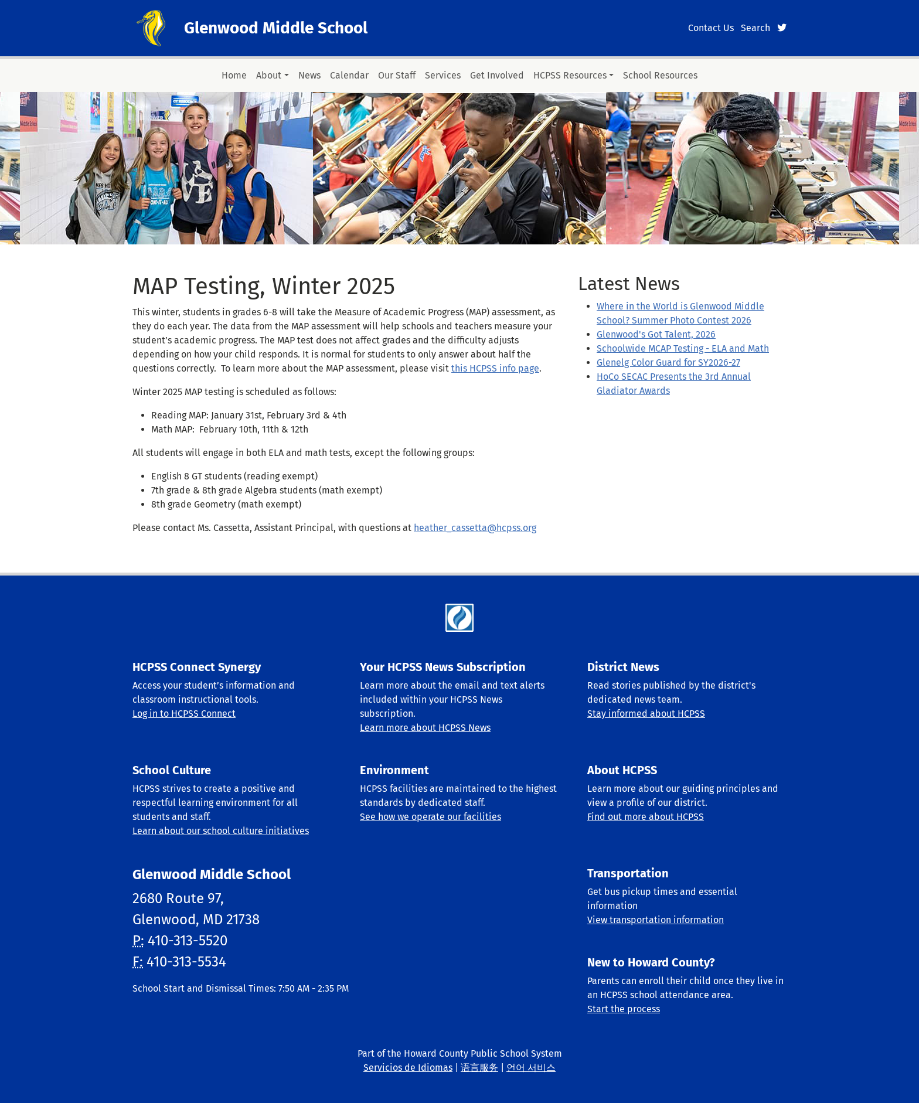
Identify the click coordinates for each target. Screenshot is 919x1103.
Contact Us (711, 27)
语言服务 (479, 1067)
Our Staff (397, 75)
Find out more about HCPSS (645, 816)
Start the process (623, 1009)
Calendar (349, 75)
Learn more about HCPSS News (425, 727)
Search (755, 27)
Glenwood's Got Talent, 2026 (656, 334)
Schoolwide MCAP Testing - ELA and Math (683, 348)
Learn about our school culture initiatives (220, 830)
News (309, 75)
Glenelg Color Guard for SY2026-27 (668, 362)
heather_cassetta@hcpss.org (475, 527)
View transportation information (655, 919)
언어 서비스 (531, 1067)
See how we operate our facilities (430, 816)
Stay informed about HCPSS (646, 713)
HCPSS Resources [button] (570, 75)
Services (443, 75)
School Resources (660, 75)
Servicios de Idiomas (407, 1067)
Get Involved (497, 75)
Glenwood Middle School (275, 28)
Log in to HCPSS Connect (184, 713)
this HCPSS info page (495, 368)
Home (234, 75)
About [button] (268, 75)
